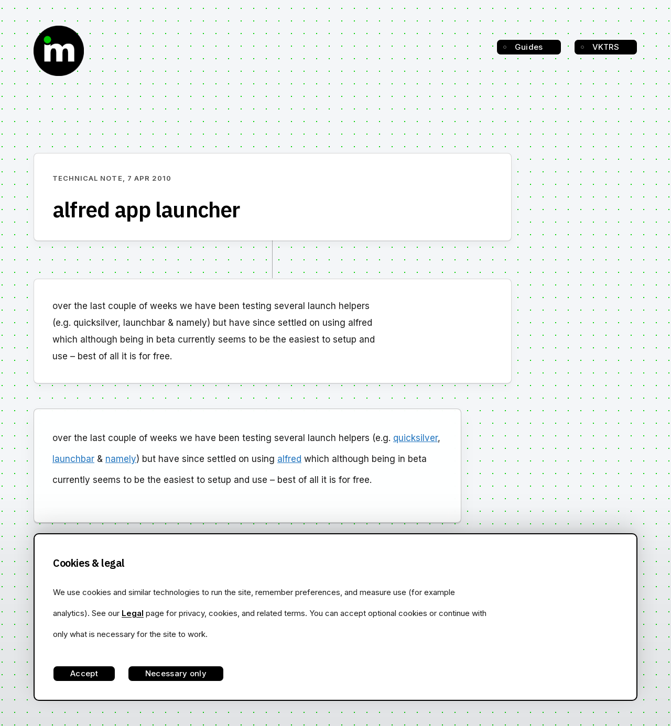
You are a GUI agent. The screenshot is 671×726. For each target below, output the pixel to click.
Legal (133, 613)
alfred (289, 459)
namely (120, 459)
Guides (529, 47)
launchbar (73, 459)
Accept (84, 673)
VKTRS (606, 47)
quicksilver (415, 438)
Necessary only (176, 673)
